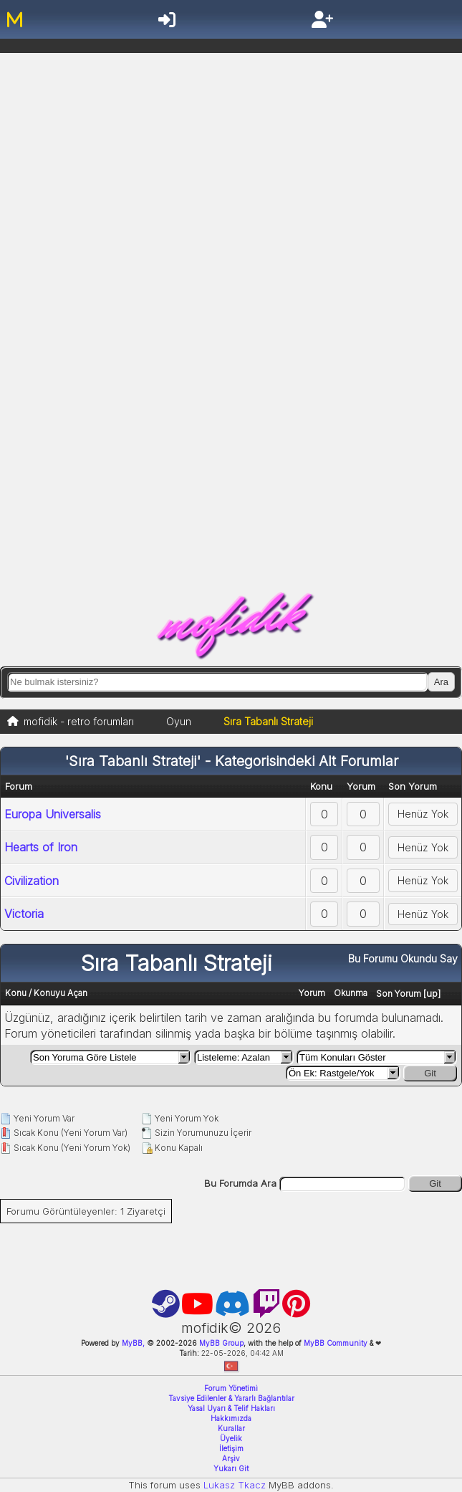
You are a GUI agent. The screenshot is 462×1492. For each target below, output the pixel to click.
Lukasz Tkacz (234, 1485)
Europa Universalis (52, 814)
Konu (16, 993)
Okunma (350, 993)
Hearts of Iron (40, 847)
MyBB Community (335, 1343)
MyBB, (133, 1343)
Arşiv (231, 1458)
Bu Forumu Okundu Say (403, 958)
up (432, 993)
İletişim (231, 1448)
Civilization (31, 881)
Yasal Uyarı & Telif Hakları (231, 1408)
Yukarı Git (231, 1468)
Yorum (312, 993)
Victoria (24, 914)
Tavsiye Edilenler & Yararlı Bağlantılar (231, 1398)
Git (430, 1073)
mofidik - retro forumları (79, 721)
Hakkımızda (231, 1418)
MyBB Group (220, 1343)
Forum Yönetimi (231, 1388)
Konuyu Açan (60, 993)
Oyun (178, 721)
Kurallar (231, 1428)
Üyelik (231, 1438)
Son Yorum (398, 993)
